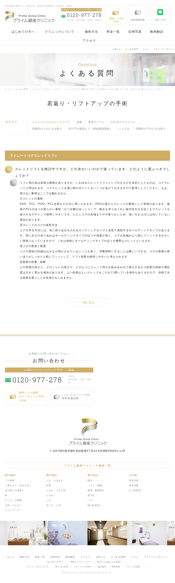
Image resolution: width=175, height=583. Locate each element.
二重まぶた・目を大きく (18, 485)
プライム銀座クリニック (87, 431)
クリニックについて (60, 31)
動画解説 (156, 31)
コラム (146, 49)
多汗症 (91, 495)
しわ (48, 500)
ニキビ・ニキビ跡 (56, 490)
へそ (90, 500)
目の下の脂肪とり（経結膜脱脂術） (90, 128)
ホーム (8, 89)
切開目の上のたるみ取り (47, 128)
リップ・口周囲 (13, 500)
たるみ (49, 495)
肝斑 (48, 485)
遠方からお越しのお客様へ (109, 562)
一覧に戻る (87, 302)
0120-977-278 (40, 379)
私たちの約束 (61, 567)
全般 (79, 122)
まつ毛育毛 (135, 490)
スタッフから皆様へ (82, 567)
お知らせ (116, 49)
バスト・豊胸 (95, 485)
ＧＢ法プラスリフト (123, 122)
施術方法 (91, 31)
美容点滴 (134, 480)
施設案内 (102, 567)
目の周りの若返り (14, 490)
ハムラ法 (124, 128)
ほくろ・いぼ (53, 505)
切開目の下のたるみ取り (151, 128)
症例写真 (135, 31)
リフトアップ (12, 510)
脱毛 (90, 480)
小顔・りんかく (13, 505)
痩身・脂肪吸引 (96, 490)
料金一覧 (113, 31)
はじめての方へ (23, 31)
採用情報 (116, 567)
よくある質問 (131, 49)
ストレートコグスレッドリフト (47, 89)
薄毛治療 (134, 485)
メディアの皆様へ (133, 567)
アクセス (89, 40)
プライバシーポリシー (164, 49)
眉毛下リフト (96, 122)
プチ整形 (10, 480)
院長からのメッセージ (81, 562)
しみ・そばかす (54, 480)
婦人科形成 (94, 505)
